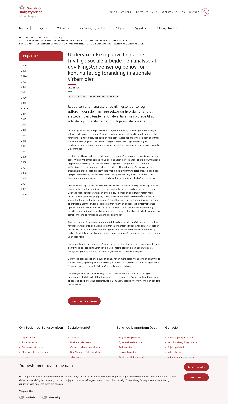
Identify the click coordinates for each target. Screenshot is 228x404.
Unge (41, 28)
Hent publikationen (84, 301)
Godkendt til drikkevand (131, 356)
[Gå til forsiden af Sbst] (30, 12)
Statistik (30, 397)
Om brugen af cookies (33, 347)
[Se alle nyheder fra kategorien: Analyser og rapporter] (104, 96)
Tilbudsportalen (78, 356)
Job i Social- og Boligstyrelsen (183, 342)
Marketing (54, 397)
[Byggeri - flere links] (146, 28)
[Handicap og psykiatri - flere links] (105, 28)
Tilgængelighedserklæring (35, 352)
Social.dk (74, 337)
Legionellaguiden (127, 352)
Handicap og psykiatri (90, 28)
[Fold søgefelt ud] (205, 12)
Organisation (28, 337)
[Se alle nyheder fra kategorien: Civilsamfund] (77, 96)
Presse (25, 356)
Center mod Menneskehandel (85, 347)
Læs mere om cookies (51, 383)
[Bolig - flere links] (124, 28)
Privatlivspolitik (29, 342)
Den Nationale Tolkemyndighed (86, 352)
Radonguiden (125, 347)
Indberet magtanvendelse (181, 356)
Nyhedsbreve (175, 352)
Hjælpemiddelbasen (80, 342)
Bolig (118, 28)
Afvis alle (196, 377)
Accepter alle (196, 367)
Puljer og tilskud (165, 28)
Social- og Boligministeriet (181, 337)
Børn (21, 28)
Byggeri (139, 28)
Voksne (61, 28)
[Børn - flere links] (27, 28)
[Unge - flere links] (47, 28)
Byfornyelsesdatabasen (131, 342)
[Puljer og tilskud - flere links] (177, 28)
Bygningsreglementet (130, 337)
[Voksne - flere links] (68, 28)
